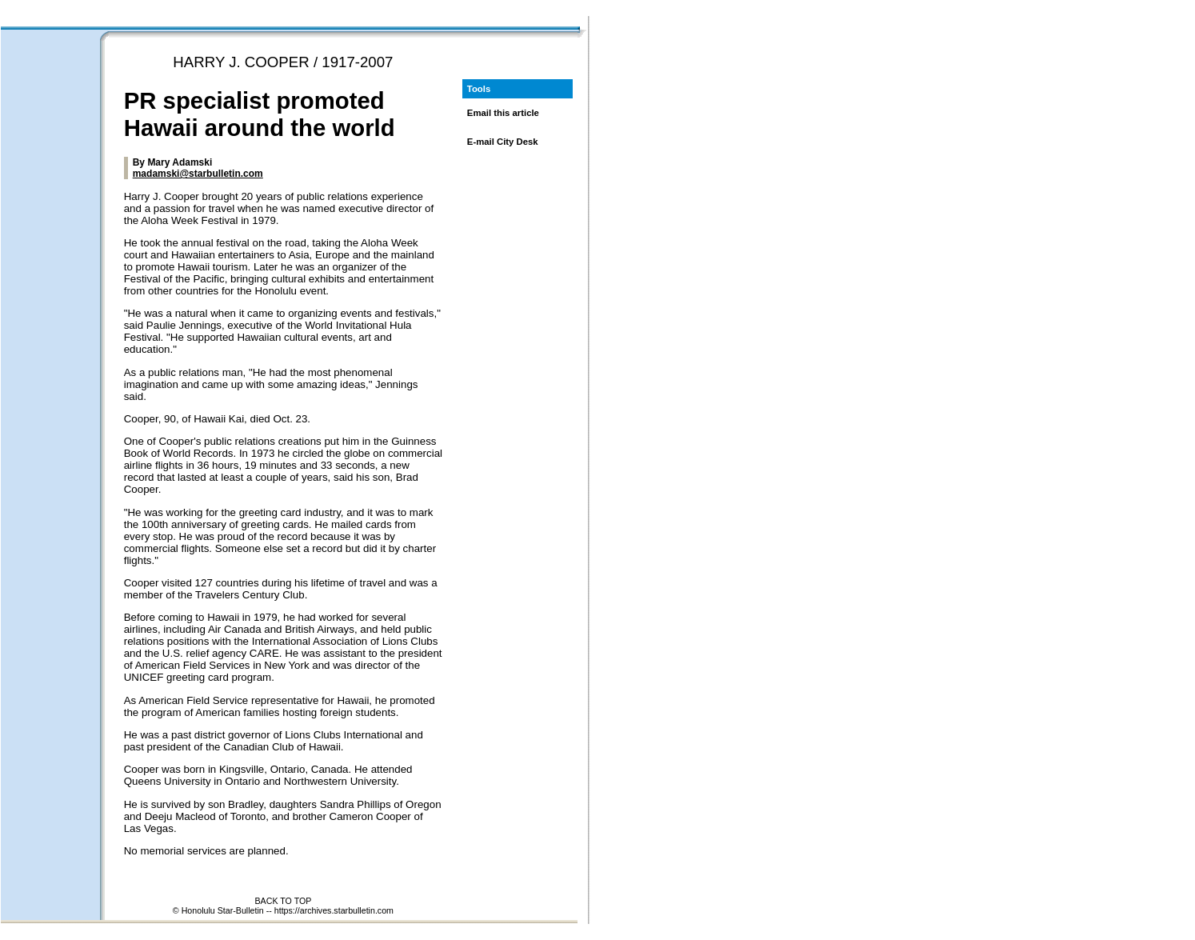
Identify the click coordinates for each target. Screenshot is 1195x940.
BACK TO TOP (282, 901)
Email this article (503, 113)
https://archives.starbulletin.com (334, 910)
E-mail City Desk (502, 141)
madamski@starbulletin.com (198, 173)
